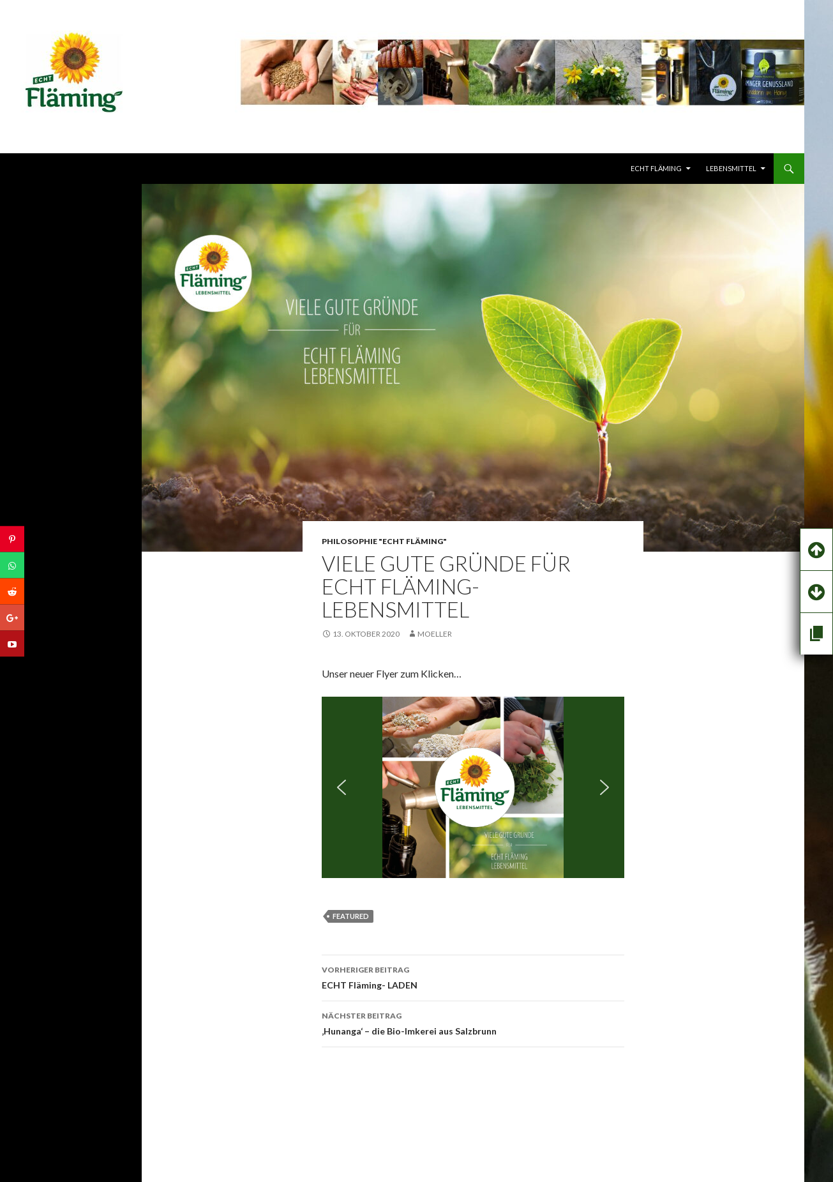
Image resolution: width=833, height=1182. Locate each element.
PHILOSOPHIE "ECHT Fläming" (384, 541)
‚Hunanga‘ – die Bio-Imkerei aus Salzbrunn (473, 1022)
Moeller (434, 634)
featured (351, 916)
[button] (341, 787)
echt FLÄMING (656, 168)
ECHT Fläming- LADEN (473, 976)
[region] (473, 787)
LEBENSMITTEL (731, 168)
